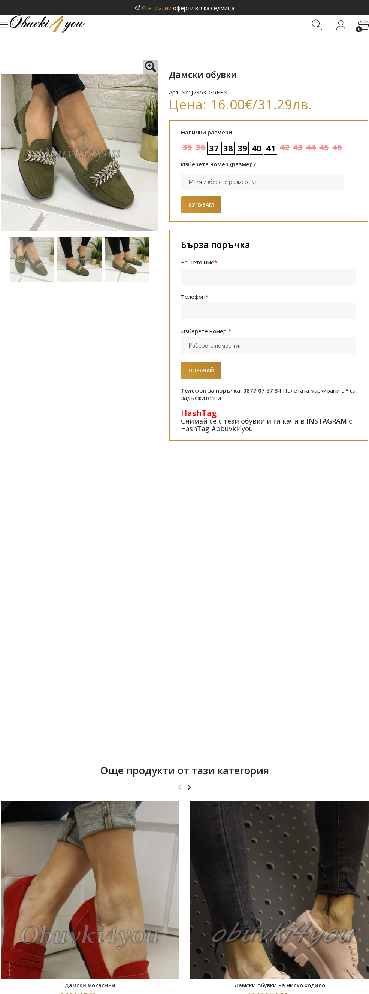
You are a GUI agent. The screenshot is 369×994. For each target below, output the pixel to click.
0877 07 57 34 (197, 942)
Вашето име (199, 262)
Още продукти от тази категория (184, 484)
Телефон (195, 296)
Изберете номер (206, 331)
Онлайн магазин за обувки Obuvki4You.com (165, 985)
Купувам (201, 204)
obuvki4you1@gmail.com (193, 932)
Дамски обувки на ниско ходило (279, 699)
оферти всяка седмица (185, 8)
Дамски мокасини (89, 699)
